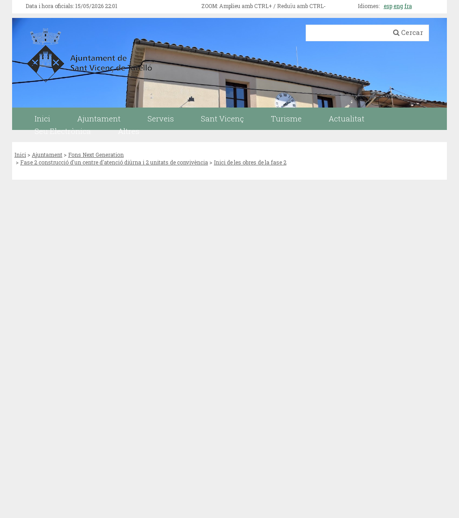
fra (408, 5)
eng (398, 5)
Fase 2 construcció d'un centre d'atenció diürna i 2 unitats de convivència (114, 162)
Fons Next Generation (96, 154)
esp (388, 5)
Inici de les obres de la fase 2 (250, 162)
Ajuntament (47, 154)
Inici (20, 154)
